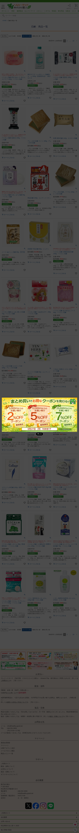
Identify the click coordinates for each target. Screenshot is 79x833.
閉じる (39, 434)
